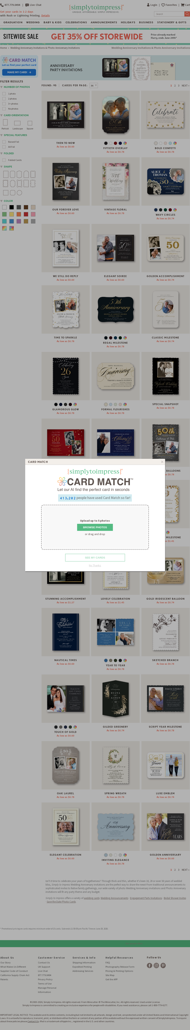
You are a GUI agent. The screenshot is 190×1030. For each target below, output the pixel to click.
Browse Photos (95, 527)
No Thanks (95, 565)
